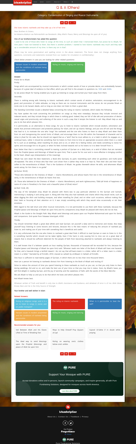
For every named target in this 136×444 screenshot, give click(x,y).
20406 (109, 89)
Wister (68, 434)
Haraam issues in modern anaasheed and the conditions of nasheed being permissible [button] (31, 67)
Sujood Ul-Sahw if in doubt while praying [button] (104, 331)
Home (35, 2)
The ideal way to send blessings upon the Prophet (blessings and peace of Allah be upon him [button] (31, 344)
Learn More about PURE (69, 391)
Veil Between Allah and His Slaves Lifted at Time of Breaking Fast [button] (31, 331)
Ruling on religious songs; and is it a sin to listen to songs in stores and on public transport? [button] (31, 304)
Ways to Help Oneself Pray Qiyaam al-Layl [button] (68, 331)
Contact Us (63, 417)
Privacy (85, 417)
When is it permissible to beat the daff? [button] (104, 302)
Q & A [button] (48, 2)
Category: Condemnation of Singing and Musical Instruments (68, 15)
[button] (72, 2)
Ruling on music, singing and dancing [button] (68, 64)
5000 (100, 89)
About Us (52, 417)
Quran (42, 2)
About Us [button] (57, 2)
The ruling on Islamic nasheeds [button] (65, 301)
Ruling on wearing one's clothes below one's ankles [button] (68, 342)
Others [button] (66, 2)
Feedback (75, 417)
